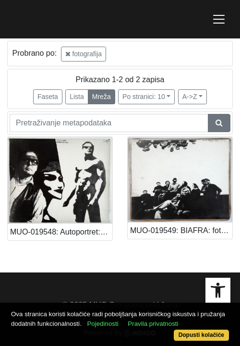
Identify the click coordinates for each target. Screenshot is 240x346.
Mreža (101, 96)
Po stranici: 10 (143, 96)
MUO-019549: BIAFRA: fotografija (181, 230)
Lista (77, 96)
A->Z (189, 96)
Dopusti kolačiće (201, 335)
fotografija (83, 54)
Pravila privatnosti (153, 323)
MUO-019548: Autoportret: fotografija (61, 232)
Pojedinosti (102, 323)
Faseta (47, 96)
